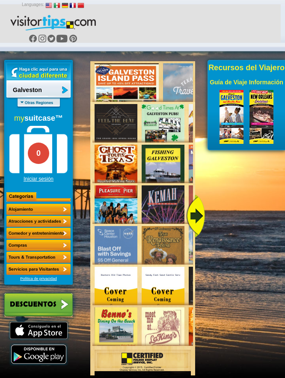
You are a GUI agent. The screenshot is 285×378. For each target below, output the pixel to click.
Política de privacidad (38, 279)
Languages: (33, 4)
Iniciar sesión (38, 179)
